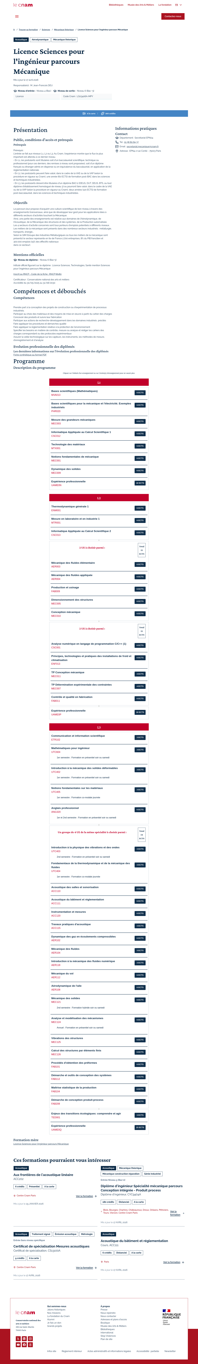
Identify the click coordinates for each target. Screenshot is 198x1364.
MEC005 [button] (56, 603)
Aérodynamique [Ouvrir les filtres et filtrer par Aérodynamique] (40, 39)
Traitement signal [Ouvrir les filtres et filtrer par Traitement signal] (41, 1234)
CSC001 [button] (56, 647)
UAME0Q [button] (56, 1129)
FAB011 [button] (55, 701)
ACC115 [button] (56, 928)
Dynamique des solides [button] (66, 469)
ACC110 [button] (56, 891)
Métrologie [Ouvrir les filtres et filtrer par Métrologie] (87, 1234)
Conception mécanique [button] (65, 612)
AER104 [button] (55, 952)
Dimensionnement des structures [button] (72, 599)
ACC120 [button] (56, 915)
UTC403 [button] (55, 851)
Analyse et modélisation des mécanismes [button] (77, 1018)
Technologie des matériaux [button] (68, 444)
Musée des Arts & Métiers (113, 1326)
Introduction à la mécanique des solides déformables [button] (84, 768)
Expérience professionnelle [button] (68, 481)
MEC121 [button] (56, 1002)
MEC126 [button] (56, 1054)
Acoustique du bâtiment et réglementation (134, 1241)
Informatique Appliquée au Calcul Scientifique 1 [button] (81, 432)
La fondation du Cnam (58, 1316)
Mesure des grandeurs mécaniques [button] (73, 419)
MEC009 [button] (56, 473)
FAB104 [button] (55, 1091)
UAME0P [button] (56, 714)
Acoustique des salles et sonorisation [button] (75, 887)
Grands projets (54, 1326)
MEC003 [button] (56, 423)
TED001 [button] (55, 1117)
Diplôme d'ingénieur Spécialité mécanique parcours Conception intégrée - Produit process (142, 1188)
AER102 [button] (55, 940)
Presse (104, 1309)
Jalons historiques (56, 1309)
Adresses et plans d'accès (114, 1319)
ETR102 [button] (55, 739)
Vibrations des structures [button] (67, 1038)
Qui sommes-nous (56, 1306)
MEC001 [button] (56, 460)
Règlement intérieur (72, 1351)
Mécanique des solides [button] (65, 998)
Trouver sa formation (28, 30)
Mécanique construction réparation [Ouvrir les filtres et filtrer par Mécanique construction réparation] (120, 1174)
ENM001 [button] (56, 510)
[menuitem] (116, 5)
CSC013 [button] (56, 535)
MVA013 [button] (55, 395)
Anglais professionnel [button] (65, 808)
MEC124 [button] (56, 1022)
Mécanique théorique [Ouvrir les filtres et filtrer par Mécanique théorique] (64, 39)
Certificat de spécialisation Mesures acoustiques (51, 1246)
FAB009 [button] (55, 591)
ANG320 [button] (56, 812)
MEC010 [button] (56, 616)
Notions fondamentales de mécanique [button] (75, 456)
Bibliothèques (108, 1329)
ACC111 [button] (56, 903)
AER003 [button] (55, 566)
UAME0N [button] (56, 485)
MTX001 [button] (56, 448)
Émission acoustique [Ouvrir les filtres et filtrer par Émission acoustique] (65, 1234)
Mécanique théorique (64, 30)
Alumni (50, 1319)
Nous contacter (108, 1316)
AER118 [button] (55, 965)
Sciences (46, 30)
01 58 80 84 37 (131, 142)
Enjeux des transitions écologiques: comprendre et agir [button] (86, 1113)
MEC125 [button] (56, 1042)
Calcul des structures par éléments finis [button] (76, 1050)
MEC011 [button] (56, 676)
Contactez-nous (173, 16)
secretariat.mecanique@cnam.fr (143, 146)
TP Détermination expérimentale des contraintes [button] (81, 684)
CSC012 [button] (56, 436)
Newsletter (170, 1351)
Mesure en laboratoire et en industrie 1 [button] (75, 518)
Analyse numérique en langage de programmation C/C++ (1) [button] (88, 643)
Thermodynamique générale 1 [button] (70, 506)
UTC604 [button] (55, 752)
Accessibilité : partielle (147, 1351)
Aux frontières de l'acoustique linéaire (43, 1175)
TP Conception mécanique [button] (67, 672)
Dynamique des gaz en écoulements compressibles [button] (83, 936)
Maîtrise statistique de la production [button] (73, 1087)
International (107, 1332)
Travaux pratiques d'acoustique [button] (71, 924)
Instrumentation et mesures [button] (68, 911)
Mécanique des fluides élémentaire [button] (73, 562)
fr (14, 30)
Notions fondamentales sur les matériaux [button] (77, 788)
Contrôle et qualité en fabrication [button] (71, 697)
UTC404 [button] (55, 871)
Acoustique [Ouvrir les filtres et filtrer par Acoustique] (21, 39)
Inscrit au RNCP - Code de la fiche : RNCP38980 (37, 274)
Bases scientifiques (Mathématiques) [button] (74, 391)
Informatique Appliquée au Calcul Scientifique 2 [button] (81, 531)
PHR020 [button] (56, 411)
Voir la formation (84, 1196)
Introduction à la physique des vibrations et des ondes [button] (85, 847)
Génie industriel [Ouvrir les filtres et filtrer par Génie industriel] (152, 1174)
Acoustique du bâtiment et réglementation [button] (77, 899)
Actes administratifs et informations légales (109, 1351)
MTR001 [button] (56, 522)
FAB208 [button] (55, 1103)
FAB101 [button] (55, 1066)
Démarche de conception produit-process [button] (77, 1099)
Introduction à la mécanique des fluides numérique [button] (83, 961)
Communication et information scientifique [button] (78, 735)
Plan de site (106, 1339)
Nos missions (54, 1313)
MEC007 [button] (56, 688)
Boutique (105, 1322)
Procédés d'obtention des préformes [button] (74, 1062)
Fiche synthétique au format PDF (30, 355)
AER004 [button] (55, 579)
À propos (105, 1306)
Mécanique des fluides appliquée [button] (71, 575)
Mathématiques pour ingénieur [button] (70, 748)
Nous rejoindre (108, 1313)
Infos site (51, 1351)
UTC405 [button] (55, 792)
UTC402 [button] (55, 772)
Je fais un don (54, 1322)
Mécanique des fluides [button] (65, 948)
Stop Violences (108, 1336)
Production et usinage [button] (65, 587)
